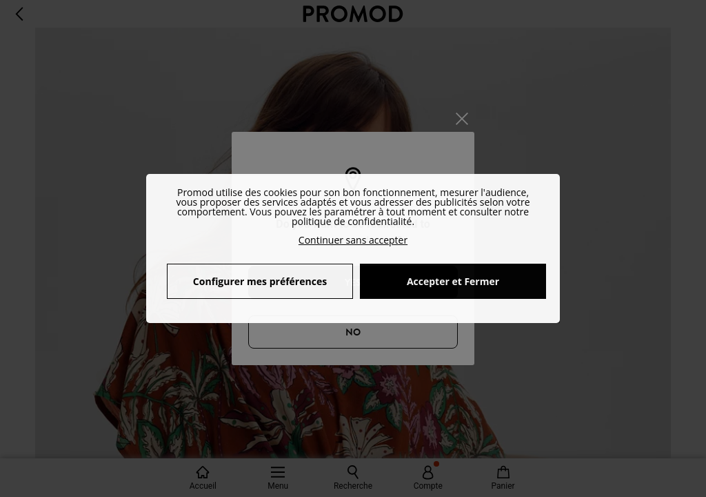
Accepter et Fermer (453, 281)
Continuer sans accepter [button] (353, 239)
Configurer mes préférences (260, 281)
